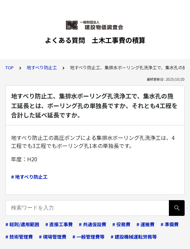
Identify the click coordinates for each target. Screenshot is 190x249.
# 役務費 (121, 224)
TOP (9, 67)
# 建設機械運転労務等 (134, 236)
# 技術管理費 (19, 236)
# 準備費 (170, 224)
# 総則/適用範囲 (22, 224)
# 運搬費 (145, 224)
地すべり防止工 (42, 67)
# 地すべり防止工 (29, 176)
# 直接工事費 (59, 224)
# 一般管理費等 (88, 236)
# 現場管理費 (52, 236)
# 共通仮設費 (92, 224)
